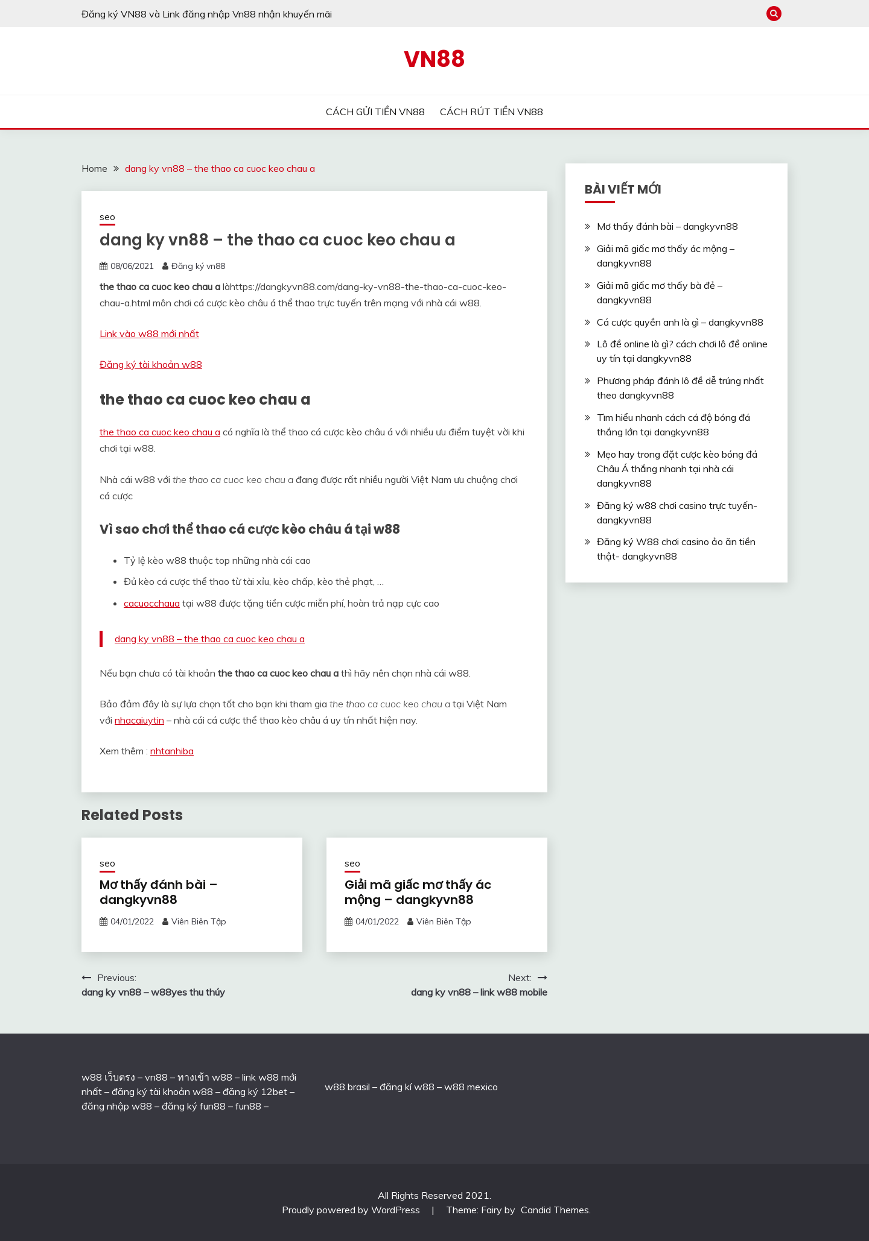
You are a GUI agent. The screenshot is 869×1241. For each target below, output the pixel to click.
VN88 (434, 59)
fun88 (248, 1106)
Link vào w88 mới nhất (149, 333)
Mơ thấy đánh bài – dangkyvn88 (159, 892)
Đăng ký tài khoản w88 (151, 364)
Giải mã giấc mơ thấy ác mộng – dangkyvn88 (418, 892)
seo (107, 217)
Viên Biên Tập (198, 921)
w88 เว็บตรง (108, 1077)
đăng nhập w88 (116, 1106)
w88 (335, 1087)
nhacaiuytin (139, 720)
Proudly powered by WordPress (352, 1210)
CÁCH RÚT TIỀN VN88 (491, 112)
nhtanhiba (172, 751)
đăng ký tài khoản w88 (162, 1091)
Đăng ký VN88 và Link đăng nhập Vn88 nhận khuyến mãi (206, 14)
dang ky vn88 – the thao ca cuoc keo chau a (210, 639)
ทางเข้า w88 (204, 1077)
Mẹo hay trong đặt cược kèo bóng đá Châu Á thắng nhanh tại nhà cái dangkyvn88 (677, 468)
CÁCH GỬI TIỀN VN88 (375, 112)
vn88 (156, 1077)
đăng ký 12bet (255, 1091)
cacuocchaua (152, 603)
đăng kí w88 (407, 1087)
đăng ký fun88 (194, 1106)
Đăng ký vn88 (198, 266)
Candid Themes (555, 1210)
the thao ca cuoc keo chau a (160, 432)
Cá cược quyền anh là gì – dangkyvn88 (680, 322)
